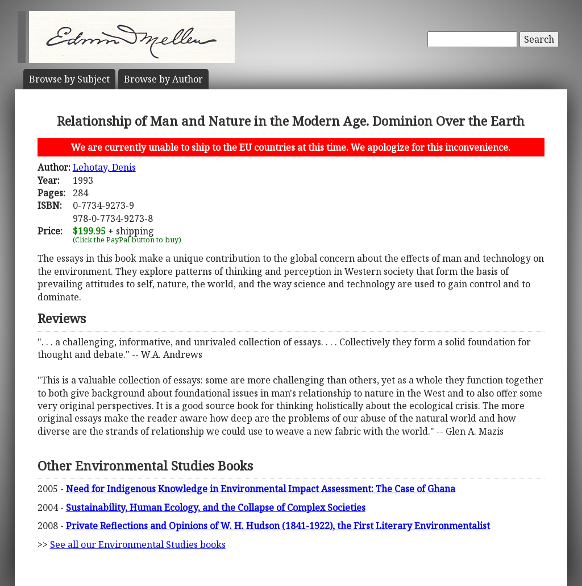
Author (163, 79)
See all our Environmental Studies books (138, 544)
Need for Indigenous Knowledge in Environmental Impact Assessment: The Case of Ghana (260, 488)
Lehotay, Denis (104, 167)
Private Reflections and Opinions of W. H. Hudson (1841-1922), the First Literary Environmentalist (278, 525)
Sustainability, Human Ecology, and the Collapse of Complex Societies (215, 507)
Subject (69, 79)
